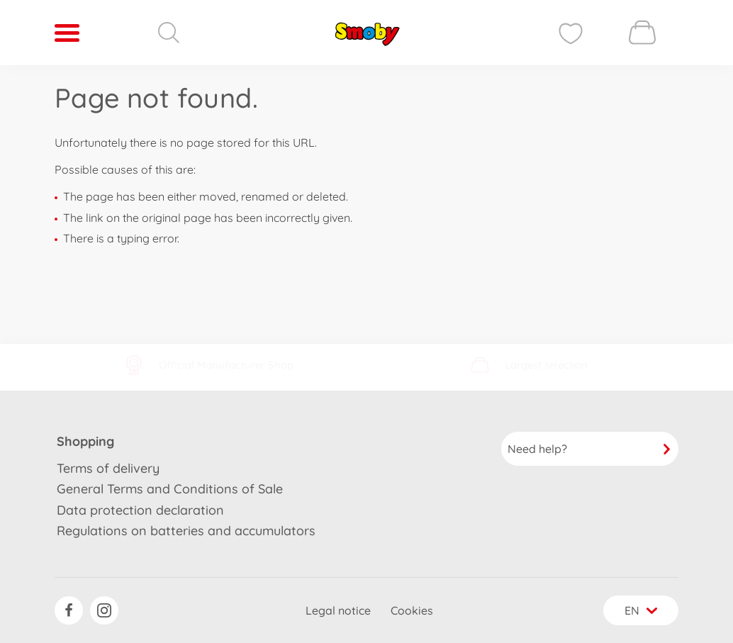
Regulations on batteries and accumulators (186, 530)
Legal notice (338, 610)
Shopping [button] (85, 441)
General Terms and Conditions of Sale (170, 489)
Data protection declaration (140, 510)
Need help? (590, 449)
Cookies (412, 610)
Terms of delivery (108, 468)
